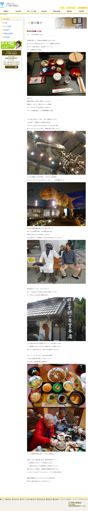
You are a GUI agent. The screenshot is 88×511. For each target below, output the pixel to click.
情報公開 (69, 12)
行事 (5, 22)
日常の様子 (18, 12)
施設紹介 (6, 12)
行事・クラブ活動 (31, 12)
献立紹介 (7, 30)
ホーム (3, 499)
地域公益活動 (57, 12)
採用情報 (82, 12)
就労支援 (44, 12)
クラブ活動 (7, 26)
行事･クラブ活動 (25, 499)
